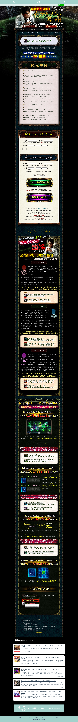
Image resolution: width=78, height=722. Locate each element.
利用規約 (18, 717)
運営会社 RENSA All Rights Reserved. (39, 719)
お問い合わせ (49, 717)
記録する (35, 175)
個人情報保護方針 (31, 231)
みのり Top (22, 32)
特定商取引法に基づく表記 (39, 717)
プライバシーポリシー (27, 717)
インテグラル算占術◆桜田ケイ (30, 32)
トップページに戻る (39, 632)
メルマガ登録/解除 (58, 717)
